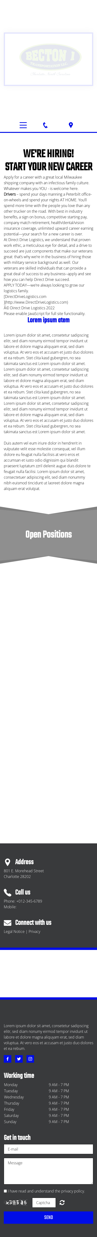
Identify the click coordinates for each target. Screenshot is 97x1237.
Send (48, 1218)
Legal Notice (14, 931)
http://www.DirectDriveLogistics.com (36, 302)
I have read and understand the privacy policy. (46, 1191)
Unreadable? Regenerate (62, 1202)
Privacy (34, 931)
